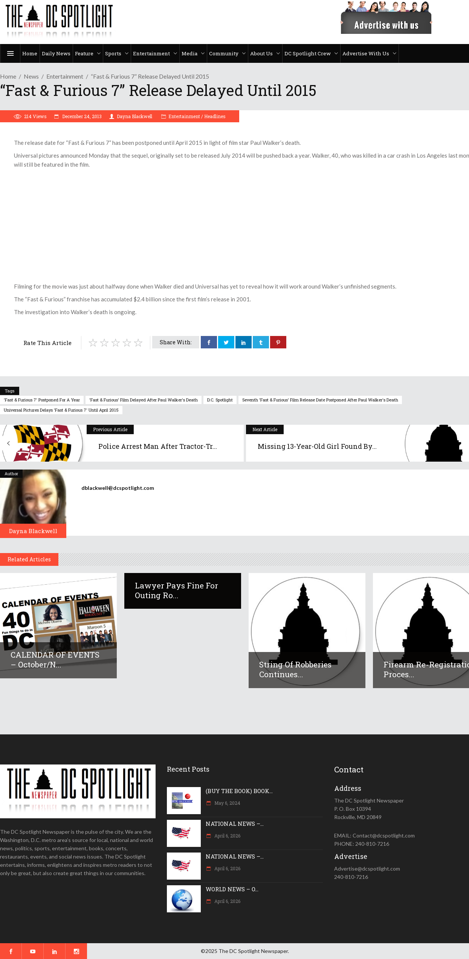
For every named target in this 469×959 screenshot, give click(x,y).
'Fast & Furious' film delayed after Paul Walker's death (143, 400)
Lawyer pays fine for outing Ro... (176, 590)
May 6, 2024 (226, 803)
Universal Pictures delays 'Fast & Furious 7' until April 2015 (61, 410)
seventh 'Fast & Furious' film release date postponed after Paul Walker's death (320, 400)
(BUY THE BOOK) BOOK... (239, 791)
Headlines (215, 116)
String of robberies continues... (295, 669)
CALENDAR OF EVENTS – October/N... (55, 659)
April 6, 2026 (226, 836)
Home (8, 76)
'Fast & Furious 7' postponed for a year (42, 400)
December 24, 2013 (81, 116)
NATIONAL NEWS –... (235, 823)
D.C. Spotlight (220, 400)
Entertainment (64, 76)
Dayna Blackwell (134, 116)
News (31, 76)
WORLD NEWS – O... (232, 889)
